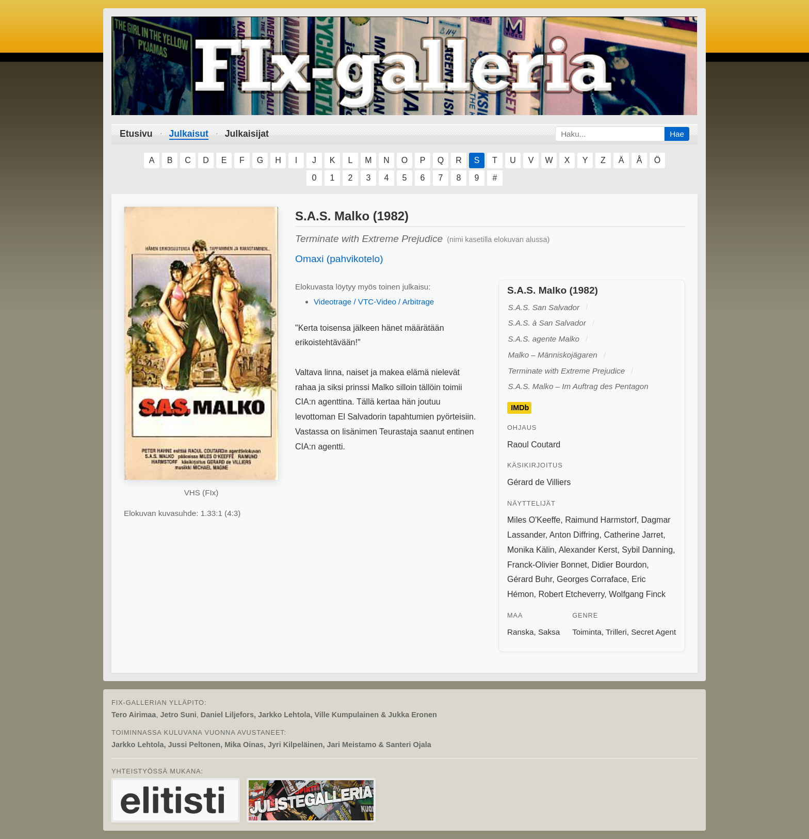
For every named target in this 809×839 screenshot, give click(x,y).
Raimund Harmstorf (601, 519)
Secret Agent (653, 631)
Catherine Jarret (633, 534)
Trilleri (616, 631)
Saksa (549, 631)
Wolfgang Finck (637, 594)
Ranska (520, 631)
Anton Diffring (574, 534)
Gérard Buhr (529, 579)
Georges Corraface (592, 579)
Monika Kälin (531, 549)
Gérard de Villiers (539, 482)
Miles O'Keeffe (533, 519)
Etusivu (136, 133)
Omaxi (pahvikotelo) (339, 258)
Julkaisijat (247, 133)
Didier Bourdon (619, 564)
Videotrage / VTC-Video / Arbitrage (374, 301)
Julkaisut (188, 133)
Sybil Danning (647, 549)
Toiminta (587, 631)
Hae (677, 134)
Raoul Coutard (533, 444)
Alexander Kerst (588, 549)
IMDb (520, 408)
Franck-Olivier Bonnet (547, 564)
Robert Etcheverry (571, 594)
